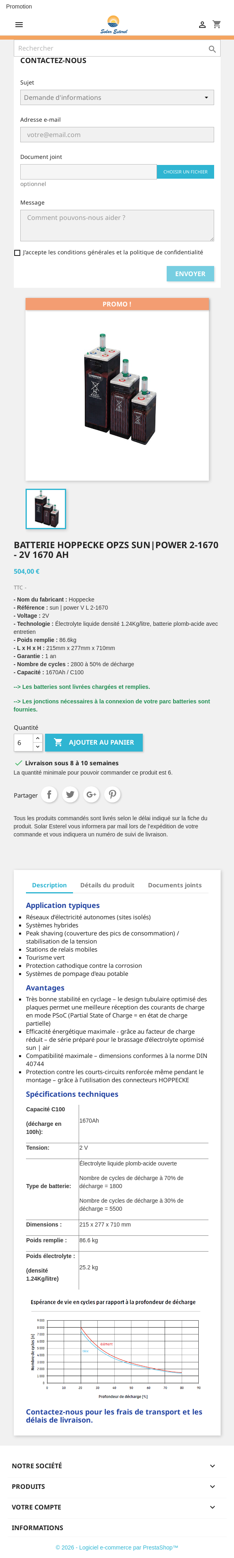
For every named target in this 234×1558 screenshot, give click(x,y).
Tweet (70, 794)
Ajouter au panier (94, 742)
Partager (49, 794)
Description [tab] (49, 885)
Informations (37, 1527)
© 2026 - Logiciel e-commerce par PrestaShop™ (117, 1547)
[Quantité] (23, 743)
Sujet (27, 82)
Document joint (41, 156)
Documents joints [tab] (175, 885)
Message (32, 202)
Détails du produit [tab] (107, 885)
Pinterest (112, 794)
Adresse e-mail (40, 119)
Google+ (91, 794)
